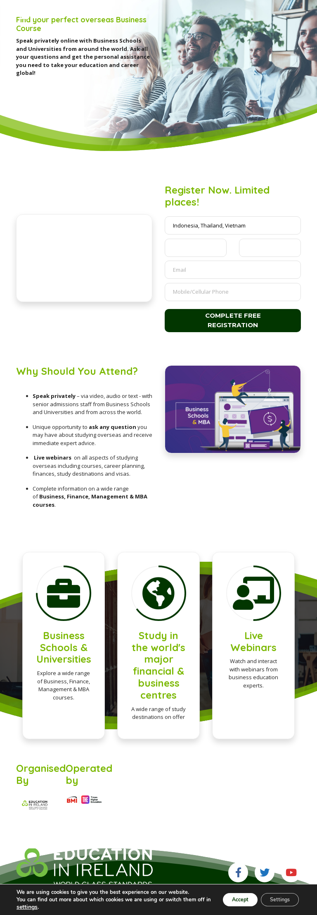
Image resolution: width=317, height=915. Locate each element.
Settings (275, 899)
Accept (227, 899)
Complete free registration (233, 320)
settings (56, 907)
